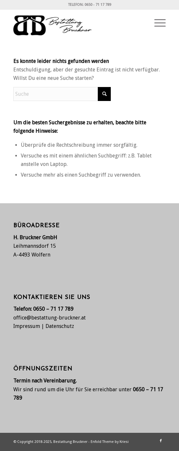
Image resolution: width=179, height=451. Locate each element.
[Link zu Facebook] (161, 441)
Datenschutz (59, 326)
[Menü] (157, 23)
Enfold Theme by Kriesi (110, 442)
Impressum (26, 326)
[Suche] (62, 94)
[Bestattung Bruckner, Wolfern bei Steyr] (74, 23)
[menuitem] (157, 23)
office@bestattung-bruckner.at (49, 318)
